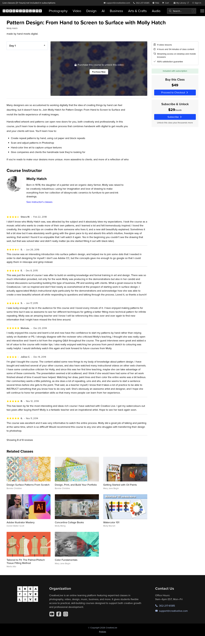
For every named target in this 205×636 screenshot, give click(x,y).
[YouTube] (51, 614)
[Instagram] (65, 614)
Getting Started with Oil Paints (120, 484)
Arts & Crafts (137, 10)
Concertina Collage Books (69, 522)
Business (116, 10)
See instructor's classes (39, 202)
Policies (102, 631)
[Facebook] (58, 614)
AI (103, 10)
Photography (58, 10)
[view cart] (166, 3)
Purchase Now (99, 71)
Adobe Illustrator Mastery (21, 522)
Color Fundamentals (66, 560)
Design (91, 10)
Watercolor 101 (111, 522)
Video (77, 10)
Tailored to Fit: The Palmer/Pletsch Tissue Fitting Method (26, 561)
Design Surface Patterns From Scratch (28, 484)
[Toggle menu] (202, 11)
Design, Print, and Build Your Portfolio (76, 484)
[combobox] (181, 11)
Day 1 (12, 45)
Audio (156, 10)
